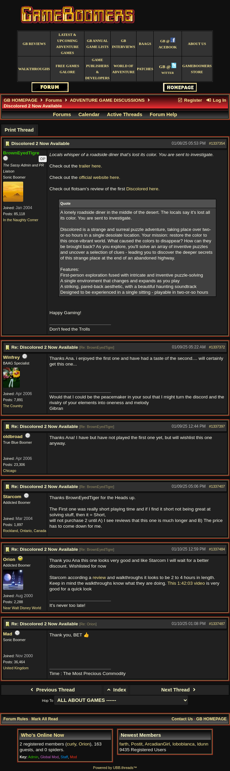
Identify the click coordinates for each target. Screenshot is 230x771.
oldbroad (13, 436)
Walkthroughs (34, 69)
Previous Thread (52, 689)
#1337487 (217, 624)
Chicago (9, 471)
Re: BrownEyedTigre (96, 347)
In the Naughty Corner (20, 220)
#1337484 (217, 549)
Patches (145, 69)
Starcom (12, 496)
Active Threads (124, 114)
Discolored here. (143, 188)
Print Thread (19, 130)
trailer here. (90, 165)
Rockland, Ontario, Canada (24, 531)
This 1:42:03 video (186, 583)
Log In (216, 100)
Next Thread (179, 689)
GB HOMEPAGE (20, 100)
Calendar (89, 114)
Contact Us (182, 719)
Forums (54, 100)
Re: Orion (88, 624)
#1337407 (217, 486)
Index (116, 689)
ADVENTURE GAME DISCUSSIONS (107, 100)
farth (123, 743)
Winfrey (11, 357)
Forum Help (163, 114)
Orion (9, 559)
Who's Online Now (42, 735)
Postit (137, 743)
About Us (197, 44)
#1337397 (217, 426)
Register (189, 100)
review (99, 577)
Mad (7, 633)
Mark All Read (44, 719)
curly (71, 743)
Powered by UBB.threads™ (115, 768)
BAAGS (145, 44)
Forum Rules (15, 719)
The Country (13, 406)
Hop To (47, 700)
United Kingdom (16, 668)
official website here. (99, 177)
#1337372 (217, 347)
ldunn (202, 743)
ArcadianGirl (157, 743)
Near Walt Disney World (22, 608)
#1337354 (217, 143)
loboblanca (183, 743)
